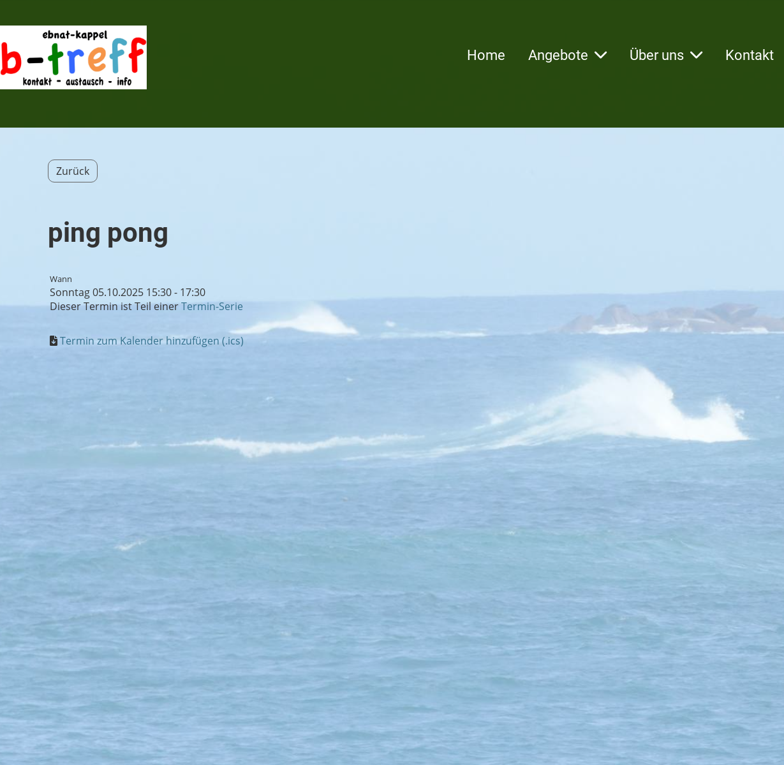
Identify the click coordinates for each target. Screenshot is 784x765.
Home (486, 55)
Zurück (72, 171)
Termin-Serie (212, 306)
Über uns (666, 55)
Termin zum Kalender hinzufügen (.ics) (152, 341)
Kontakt (749, 55)
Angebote (567, 55)
